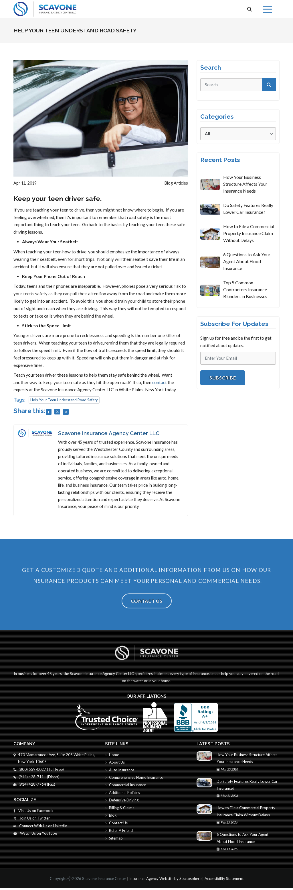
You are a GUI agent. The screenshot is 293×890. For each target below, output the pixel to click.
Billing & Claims (120, 809)
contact (159, 382)
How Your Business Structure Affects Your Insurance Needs (245, 183)
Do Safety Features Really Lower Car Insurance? (248, 208)
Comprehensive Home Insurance (134, 778)
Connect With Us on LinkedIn (40, 827)
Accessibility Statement (224, 880)
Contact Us (147, 614)
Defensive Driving (122, 801)
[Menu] (267, 9)
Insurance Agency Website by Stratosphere (164, 880)
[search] (238, 84)
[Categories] (238, 133)
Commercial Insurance (126, 786)
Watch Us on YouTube (35, 835)
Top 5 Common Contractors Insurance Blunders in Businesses (245, 289)
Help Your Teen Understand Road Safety (64, 400)
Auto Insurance (120, 771)
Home (112, 755)
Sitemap (114, 840)
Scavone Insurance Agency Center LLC (109, 433)
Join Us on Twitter (31, 819)
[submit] (269, 84)
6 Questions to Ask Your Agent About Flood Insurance (246, 261)
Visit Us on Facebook (33, 812)
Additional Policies (122, 794)
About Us (115, 763)
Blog (111, 817)
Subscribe (222, 377)
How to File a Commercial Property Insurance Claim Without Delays (248, 233)
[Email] (238, 358)
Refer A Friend (119, 832)
